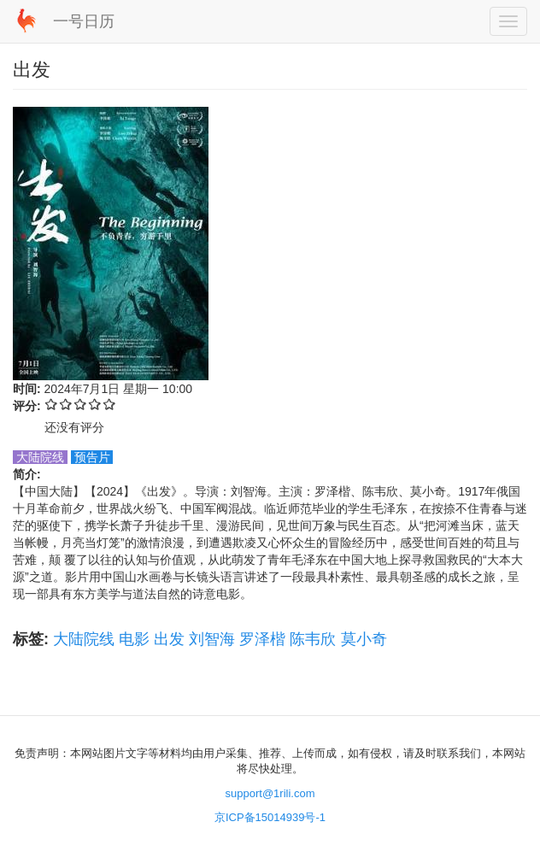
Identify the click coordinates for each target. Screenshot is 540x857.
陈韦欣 (313, 639)
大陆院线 (83, 639)
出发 (169, 639)
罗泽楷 (262, 639)
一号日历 (83, 21)
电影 (134, 639)
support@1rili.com (270, 793)
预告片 (92, 457)
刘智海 (212, 639)
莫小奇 (364, 639)
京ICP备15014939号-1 (270, 817)
